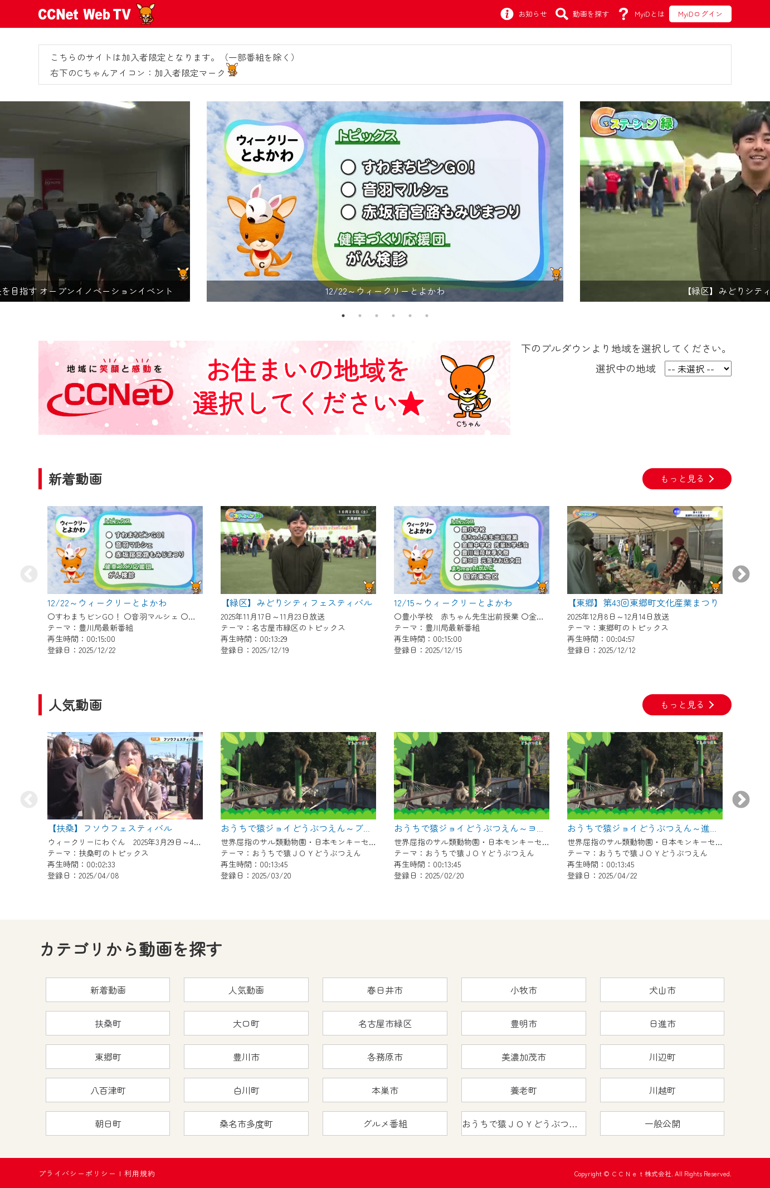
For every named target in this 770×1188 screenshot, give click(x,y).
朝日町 (108, 1123)
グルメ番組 (385, 1123)
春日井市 (385, 989)
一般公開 (662, 1123)
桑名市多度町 (246, 1123)
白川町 (246, 1090)
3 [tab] (376, 315)
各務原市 (385, 1056)
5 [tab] (410, 315)
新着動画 (108, 989)
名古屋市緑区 (385, 1023)
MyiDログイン (700, 13)
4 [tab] (393, 315)
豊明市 (523, 1023)
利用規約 (139, 1173)
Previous (29, 575)
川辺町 (662, 1056)
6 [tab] (426, 315)
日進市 (662, 1023)
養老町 (523, 1090)
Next (741, 575)
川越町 (662, 1090)
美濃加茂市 (523, 1056)
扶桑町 (108, 1023)
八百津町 (108, 1090)
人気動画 (246, 989)
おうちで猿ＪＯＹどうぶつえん (524, 1123)
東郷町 (108, 1056)
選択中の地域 (626, 368)
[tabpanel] (385, 201)
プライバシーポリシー (77, 1173)
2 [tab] (359, 315)
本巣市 (385, 1090)
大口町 (246, 1023)
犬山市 (662, 989)
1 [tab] (343, 315)
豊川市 (246, 1056)
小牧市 (523, 989)
